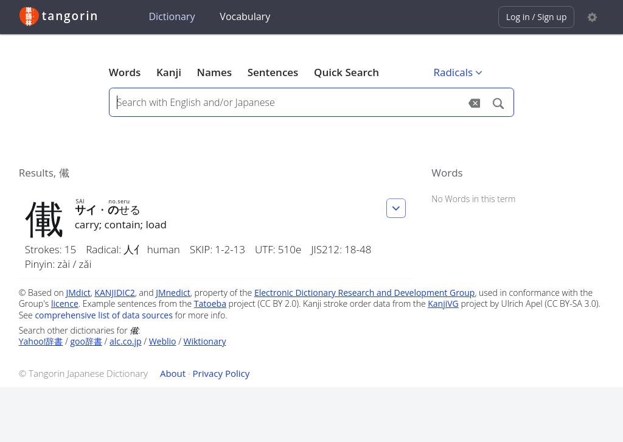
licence (64, 303)
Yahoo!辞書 (41, 341)
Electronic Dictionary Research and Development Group (364, 292)
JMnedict (173, 292)
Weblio (162, 341)
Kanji (168, 72)
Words (125, 72)
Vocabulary (245, 16)
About (173, 373)
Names (214, 72)
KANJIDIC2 (114, 292)
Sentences (273, 72)
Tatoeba (210, 303)
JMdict (78, 292)
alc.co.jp (126, 341)
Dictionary (171, 16)
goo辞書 (86, 341)
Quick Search (346, 72)
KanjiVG (443, 303)
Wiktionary (205, 341)
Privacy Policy (221, 373)
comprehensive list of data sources (104, 315)
